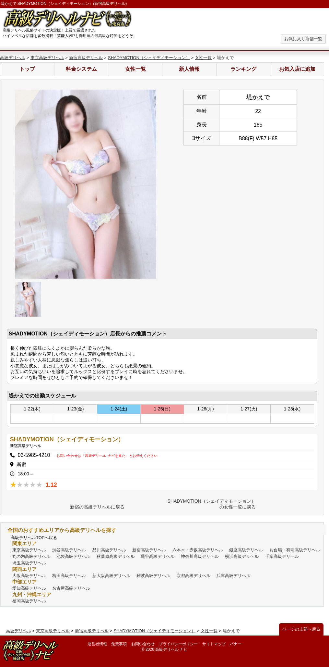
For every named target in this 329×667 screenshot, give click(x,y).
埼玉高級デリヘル (29, 562)
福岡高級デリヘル (29, 600)
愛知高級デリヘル (29, 588)
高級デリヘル (12, 57)
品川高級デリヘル (109, 549)
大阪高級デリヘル (29, 575)
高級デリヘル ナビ (171, 649)
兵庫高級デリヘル (233, 575)
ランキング (243, 69)
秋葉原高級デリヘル (116, 556)
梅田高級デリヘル (69, 575)
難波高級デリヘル (153, 575)
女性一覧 (203, 57)
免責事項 (119, 644)
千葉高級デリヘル (282, 556)
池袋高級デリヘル (73, 556)
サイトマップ (214, 644)
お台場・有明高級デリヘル (294, 549)
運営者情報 (97, 644)
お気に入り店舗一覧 (303, 38)
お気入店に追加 (297, 69)
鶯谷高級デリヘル (157, 556)
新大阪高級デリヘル (111, 575)
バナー (235, 644)
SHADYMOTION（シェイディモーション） (149, 57)
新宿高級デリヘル (86, 57)
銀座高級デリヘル (246, 549)
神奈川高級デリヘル (200, 556)
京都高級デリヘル (193, 575)
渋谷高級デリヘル (69, 549)
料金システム (81, 69)
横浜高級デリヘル (242, 556)
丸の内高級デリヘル (31, 556)
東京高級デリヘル (47, 57)
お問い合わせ (143, 644)
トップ (27, 69)
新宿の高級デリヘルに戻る (97, 507)
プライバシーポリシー (178, 644)
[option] (85, 184)
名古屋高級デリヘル (71, 588)
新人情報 (189, 69)
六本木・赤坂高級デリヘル (197, 549)
